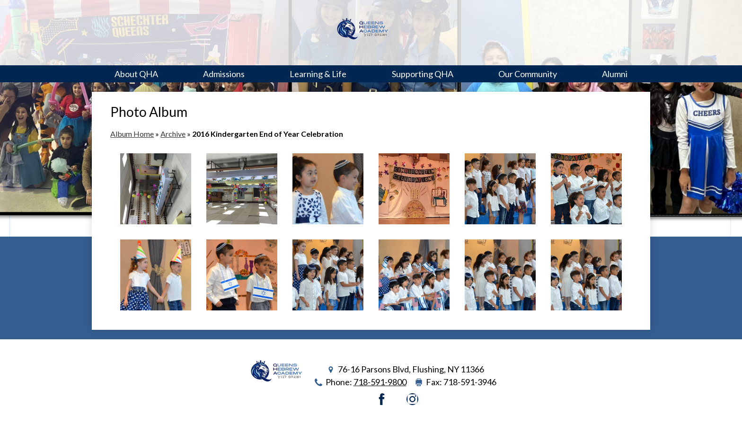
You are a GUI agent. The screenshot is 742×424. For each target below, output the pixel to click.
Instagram (412, 399)
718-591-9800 (379, 382)
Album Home (132, 133)
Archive (173, 133)
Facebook (382, 399)
